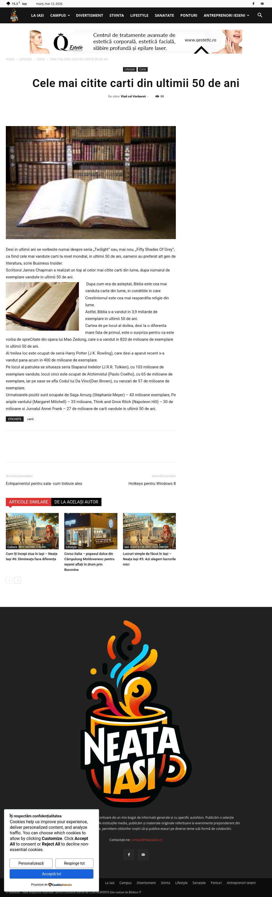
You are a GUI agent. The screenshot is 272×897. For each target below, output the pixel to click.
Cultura (12, 547)
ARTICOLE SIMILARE (28, 501)
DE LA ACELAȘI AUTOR (76, 501)
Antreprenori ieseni (226, 15)
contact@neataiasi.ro (147, 840)
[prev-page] (9, 580)
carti (30, 419)
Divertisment (89, 15)
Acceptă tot (51, 874)
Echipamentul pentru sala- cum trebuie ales (44, 483)
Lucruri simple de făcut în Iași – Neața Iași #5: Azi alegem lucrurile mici (149, 559)
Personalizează (31, 863)
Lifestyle (139, 15)
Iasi (127, 547)
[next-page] (17, 580)
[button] (259, 15)
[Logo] (17, 15)
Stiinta (116, 15)
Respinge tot (74, 863)
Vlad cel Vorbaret (133, 96)
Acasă (10, 59)
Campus (60, 15)
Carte (41, 59)
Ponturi (188, 15)
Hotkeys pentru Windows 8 (152, 483)
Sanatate (164, 15)
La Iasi (37, 15)
